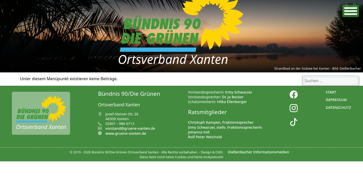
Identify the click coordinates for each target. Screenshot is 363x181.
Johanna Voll (198, 132)
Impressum (336, 99)
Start (331, 92)
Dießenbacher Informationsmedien (258, 152)
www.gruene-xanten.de (122, 133)
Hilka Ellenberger (232, 101)
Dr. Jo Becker (233, 97)
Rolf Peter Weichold (205, 136)
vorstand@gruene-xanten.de (130, 128)
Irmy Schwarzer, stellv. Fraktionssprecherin (225, 127)
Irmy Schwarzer (238, 92)
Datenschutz (338, 107)
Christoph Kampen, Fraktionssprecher (221, 122)
